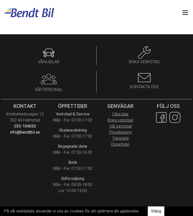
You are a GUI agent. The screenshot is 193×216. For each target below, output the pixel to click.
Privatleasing (120, 132)
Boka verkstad (120, 120)
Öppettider (120, 144)
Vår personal (120, 126)
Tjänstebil (120, 138)
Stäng (156, 211)
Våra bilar (120, 114)
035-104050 (25, 126)
